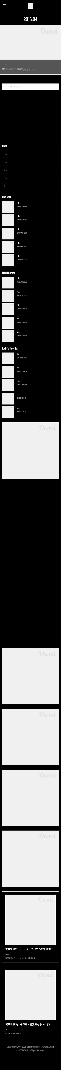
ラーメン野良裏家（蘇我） (29, 314)
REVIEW (20, 78)
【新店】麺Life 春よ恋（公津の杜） (33, 238)
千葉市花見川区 (31, 78)
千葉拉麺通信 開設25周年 (14, 162)
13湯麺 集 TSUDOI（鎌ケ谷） (31, 341)
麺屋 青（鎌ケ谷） (25, 327)
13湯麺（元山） (24, 416)
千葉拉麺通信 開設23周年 (14, 187)
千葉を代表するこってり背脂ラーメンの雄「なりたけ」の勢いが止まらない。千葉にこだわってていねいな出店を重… (30, 71)
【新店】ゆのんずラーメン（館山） (33, 265)
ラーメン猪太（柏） (26, 403)
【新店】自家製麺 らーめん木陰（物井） (36, 251)
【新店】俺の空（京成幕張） (30, 211)
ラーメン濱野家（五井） (28, 390)
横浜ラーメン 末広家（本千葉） (32, 363)
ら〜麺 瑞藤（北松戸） (28, 300)
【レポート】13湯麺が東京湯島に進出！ (22, 179)
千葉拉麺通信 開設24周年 (14, 170)
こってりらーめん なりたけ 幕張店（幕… (29, 63)
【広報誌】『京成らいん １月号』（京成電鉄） (25, 195)
